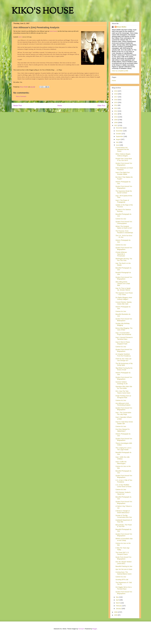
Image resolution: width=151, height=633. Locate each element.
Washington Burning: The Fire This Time (124, 259)
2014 (116, 105)
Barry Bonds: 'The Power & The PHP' (124, 525)
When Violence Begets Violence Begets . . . (123, 155)
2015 (116, 102)
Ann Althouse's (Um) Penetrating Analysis (123, 404)
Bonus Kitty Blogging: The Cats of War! (124, 329)
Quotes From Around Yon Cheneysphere (124, 222)
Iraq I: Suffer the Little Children (123, 458)
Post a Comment (21, 96)
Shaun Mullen (121, 27)
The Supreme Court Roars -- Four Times (124, 294)
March (118, 603)
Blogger (94, 629)
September (119, 136)
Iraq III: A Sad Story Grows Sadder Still (124, 422)
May (117, 597)
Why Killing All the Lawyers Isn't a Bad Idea (123, 283)
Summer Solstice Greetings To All (121, 383)
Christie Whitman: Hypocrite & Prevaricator (121, 254)
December (119, 128)
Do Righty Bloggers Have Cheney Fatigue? (124, 298)
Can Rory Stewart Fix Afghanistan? (123, 430)
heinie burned (53, 31)
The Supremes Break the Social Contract (124, 192)
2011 (116, 114)
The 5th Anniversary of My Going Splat (124, 364)
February (119, 606)
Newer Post (17, 105)
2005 (116, 615)
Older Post (101, 105)
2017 (116, 97)
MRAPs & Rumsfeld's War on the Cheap (124, 539)
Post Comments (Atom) (63, 112)
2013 (116, 108)
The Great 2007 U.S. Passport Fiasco (122, 553)
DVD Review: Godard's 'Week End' (123, 493)
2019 (116, 91)
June (117, 145)
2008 (116, 122)
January (119, 608)
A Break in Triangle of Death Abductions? (123, 511)
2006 (116, 612)
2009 (116, 120)
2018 (116, 94)
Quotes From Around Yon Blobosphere (124, 319)
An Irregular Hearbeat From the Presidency (123, 355)
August (118, 139)
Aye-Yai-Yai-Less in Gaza (124, 569)
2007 (116, 125)
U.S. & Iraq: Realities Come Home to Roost (123, 485)
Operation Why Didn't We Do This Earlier (124, 387)
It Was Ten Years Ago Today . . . (122, 548)
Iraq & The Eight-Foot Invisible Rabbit (123, 173)
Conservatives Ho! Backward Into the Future (122, 149)
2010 (116, 117)
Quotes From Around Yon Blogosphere (124, 164)
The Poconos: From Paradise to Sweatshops (124, 232)
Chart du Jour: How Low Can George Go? (123, 359)
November (119, 131)
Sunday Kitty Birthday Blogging (123, 324)
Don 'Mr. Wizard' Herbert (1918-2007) (123, 562)
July (117, 142)
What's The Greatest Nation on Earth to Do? (124, 227)
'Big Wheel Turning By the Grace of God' (124, 369)
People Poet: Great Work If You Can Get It (124, 159)
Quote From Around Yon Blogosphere (123, 558)
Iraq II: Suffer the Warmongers (121, 462)
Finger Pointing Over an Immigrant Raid (123, 396)
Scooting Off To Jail (122, 579)
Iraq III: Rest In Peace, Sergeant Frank (123, 343)
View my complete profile (120, 71)
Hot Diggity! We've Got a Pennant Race (124, 588)
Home (59, 105)
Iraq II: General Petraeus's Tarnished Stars (124, 338)
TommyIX (81, 629)
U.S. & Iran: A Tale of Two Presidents (124, 481)
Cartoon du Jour (121, 219)
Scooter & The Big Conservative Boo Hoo (124, 516)
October (119, 133)
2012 (116, 111)
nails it (20, 37)
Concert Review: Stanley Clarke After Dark (124, 303)
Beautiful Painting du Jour (124, 566)
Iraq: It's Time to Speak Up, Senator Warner (123, 289)
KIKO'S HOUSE (43, 11)
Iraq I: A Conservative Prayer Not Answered (123, 333)
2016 (116, 99)
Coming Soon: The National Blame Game (123, 573)
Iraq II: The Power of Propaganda (122, 201)
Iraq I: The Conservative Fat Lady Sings (123, 413)
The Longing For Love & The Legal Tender (123, 448)
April (117, 600)
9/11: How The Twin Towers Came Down (123, 392)
